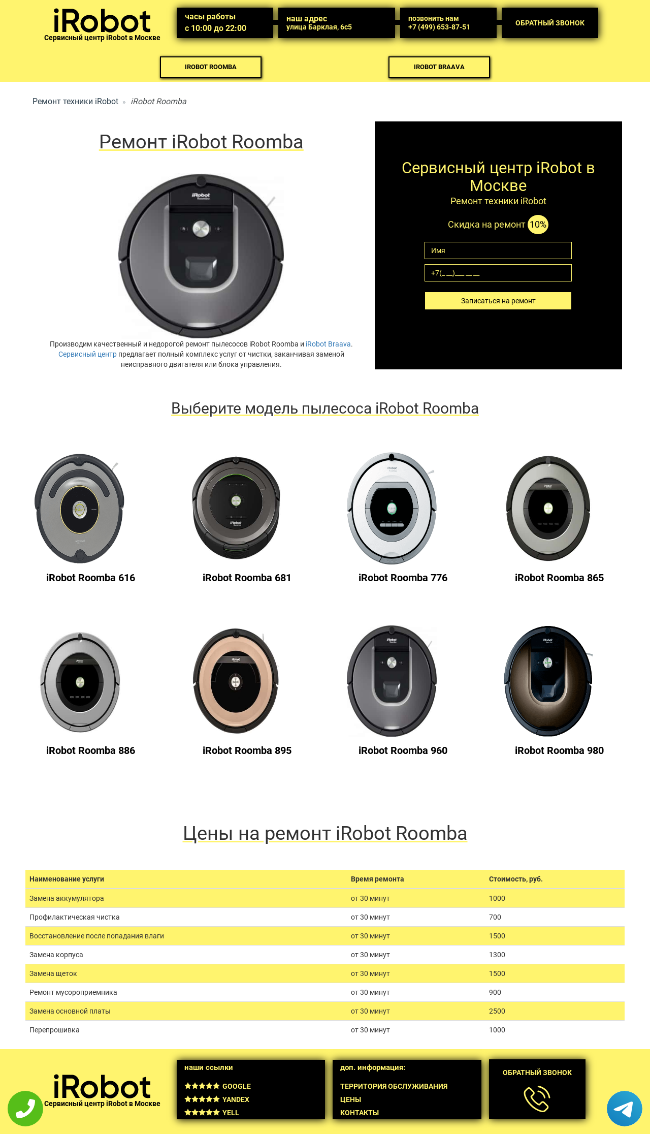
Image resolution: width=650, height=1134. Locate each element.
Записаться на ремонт (498, 301)
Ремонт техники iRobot (75, 101)
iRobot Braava (439, 67)
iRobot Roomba (211, 67)
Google (217, 1086)
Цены (350, 1099)
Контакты (359, 1113)
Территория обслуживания (393, 1086)
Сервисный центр (87, 354)
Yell (211, 1113)
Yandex (216, 1099)
